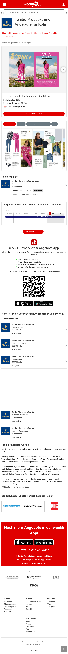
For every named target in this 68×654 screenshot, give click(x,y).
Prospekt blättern (34, 114)
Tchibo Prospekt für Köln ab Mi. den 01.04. (26, 96)
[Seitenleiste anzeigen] (64, 649)
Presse (28, 624)
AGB (27, 629)
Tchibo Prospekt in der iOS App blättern (34, 560)
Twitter (50, 604)
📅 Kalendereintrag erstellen (14, 107)
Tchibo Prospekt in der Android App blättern (34, 556)
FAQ (27, 607)
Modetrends (10, 124)
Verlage (29, 604)
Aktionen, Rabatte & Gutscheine (38, 124)
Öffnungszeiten (10, 604)
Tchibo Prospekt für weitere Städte (15, 487)
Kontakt (29, 609)
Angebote (8, 609)
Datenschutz (31, 626)
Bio (54, 124)
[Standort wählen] (63, 4)
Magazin (7, 611)
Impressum (30, 631)
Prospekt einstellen (33, 602)
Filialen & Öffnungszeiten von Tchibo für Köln (19, 33)
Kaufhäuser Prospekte (48, 33)
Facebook (51, 602)
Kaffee (21, 124)
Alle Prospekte (7, 37)
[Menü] (4, 4)
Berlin (40, 6)
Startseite (8, 602)
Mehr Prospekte (33, 232)
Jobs (28, 621)
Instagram (51, 607)
